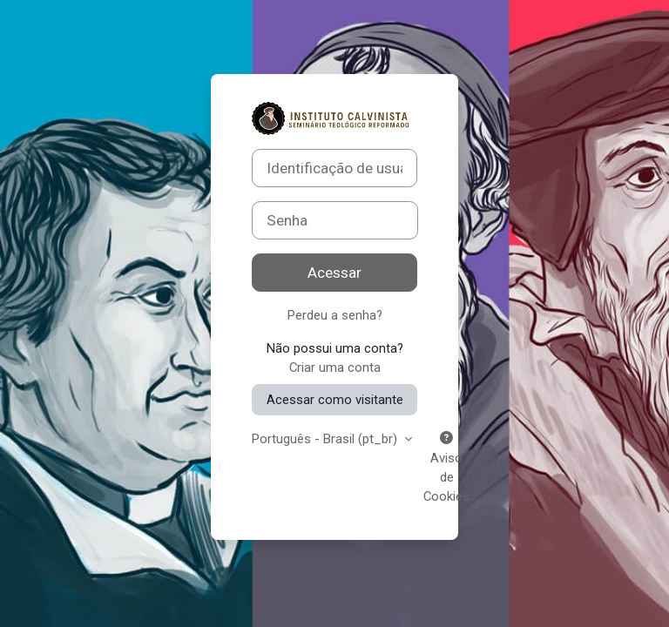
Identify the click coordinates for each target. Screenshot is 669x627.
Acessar (334, 272)
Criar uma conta (335, 367)
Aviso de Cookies (446, 468)
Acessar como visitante (335, 400)
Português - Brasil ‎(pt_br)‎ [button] (326, 439)
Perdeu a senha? (334, 315)
